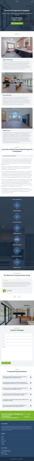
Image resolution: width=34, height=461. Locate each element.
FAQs (2, 439)
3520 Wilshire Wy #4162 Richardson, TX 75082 (7, 451)
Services (2, 443)
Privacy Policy (3, 440)
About (2, 436)
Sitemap (2, 444)
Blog (2, 437)
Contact (2, 438)
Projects (2, 442)
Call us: (16, 23)
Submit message (5, 363)
